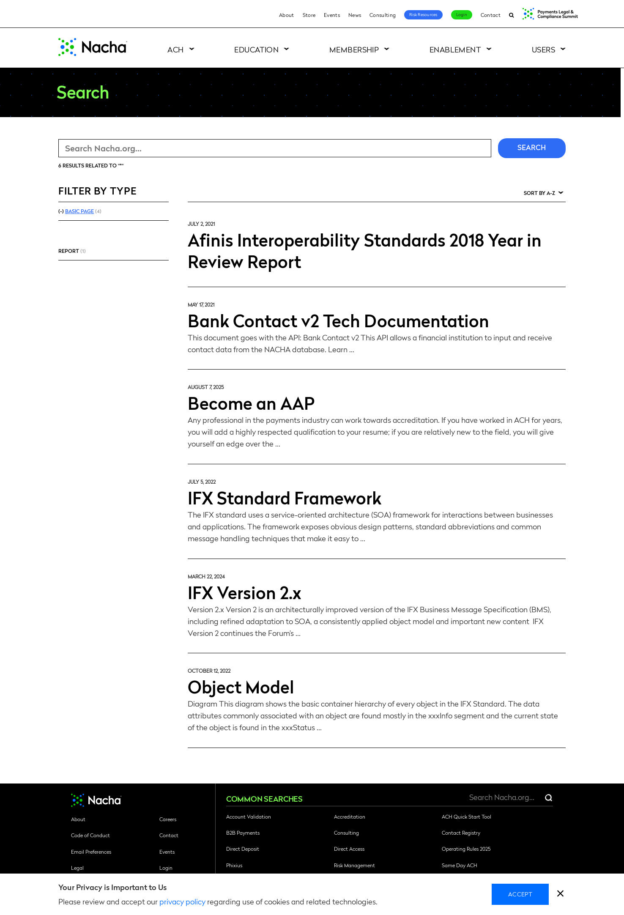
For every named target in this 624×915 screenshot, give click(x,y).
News (354, 14)
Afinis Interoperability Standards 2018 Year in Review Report (365, 250)
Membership (354, 49)
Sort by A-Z (539, 192)
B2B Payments (243, 832)
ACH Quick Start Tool (466, 816)
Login (461, 14)
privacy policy (182, 901)
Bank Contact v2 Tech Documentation (338, 320)
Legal (77, 867)
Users (543, 49)
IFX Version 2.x (244, 592)
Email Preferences (91, 851)
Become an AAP (251, 402)
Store (309, 14)
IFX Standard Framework (284, 497)
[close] (560, 894)
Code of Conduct (90, 835)
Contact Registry (461, 832)
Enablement (456, 49)
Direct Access (349, 848)
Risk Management (354, 865)
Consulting (382, 14)
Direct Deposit (242, 848)
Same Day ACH (459, 865)
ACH (175, 49)
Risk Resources (423, 14)
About (286, 14)
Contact (491, 14)
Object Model (241, 686)
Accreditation (349, 816)
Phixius (234, 865)
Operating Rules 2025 (466, 848)
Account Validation (248, 816)
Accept (520, 894)
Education (256, 49)
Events (332, 14)
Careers (167, 819)
